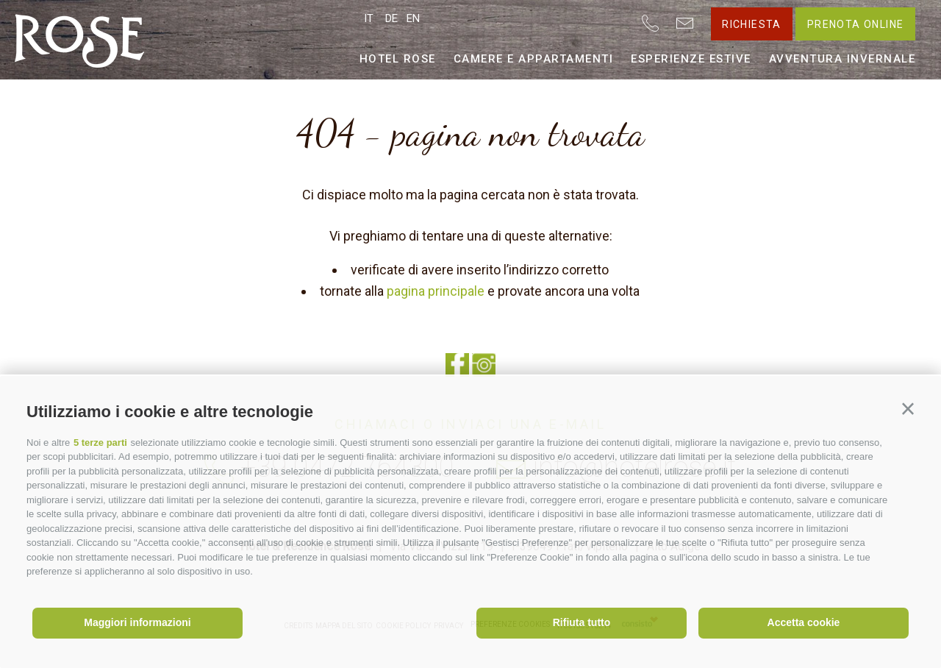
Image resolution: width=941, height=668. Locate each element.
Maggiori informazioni (137, 622)
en (413, 18)
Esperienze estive (691, 58)
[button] (908, 409)
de (391, 18)
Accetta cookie (804, 622)
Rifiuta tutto (582, 622)
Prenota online (855, 24)
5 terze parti (100, 442)
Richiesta (751, 24)
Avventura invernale (842, 58)
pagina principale (435, 291)
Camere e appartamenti (534, 58)
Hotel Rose (397, 58)
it (368, 18)
